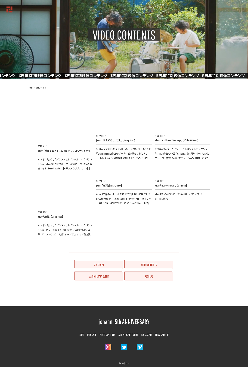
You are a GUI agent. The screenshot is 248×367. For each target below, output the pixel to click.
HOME (31, 87)
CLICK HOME (99, 264)
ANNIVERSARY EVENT (99, 276)
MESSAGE (91, 334)
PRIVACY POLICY (162, 334)
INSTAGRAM (146, 334)
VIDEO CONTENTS (42, 87)
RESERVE (149, 276)
